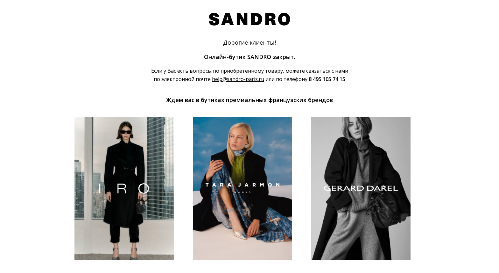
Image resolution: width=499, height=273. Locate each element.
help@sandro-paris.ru (238, 79)
